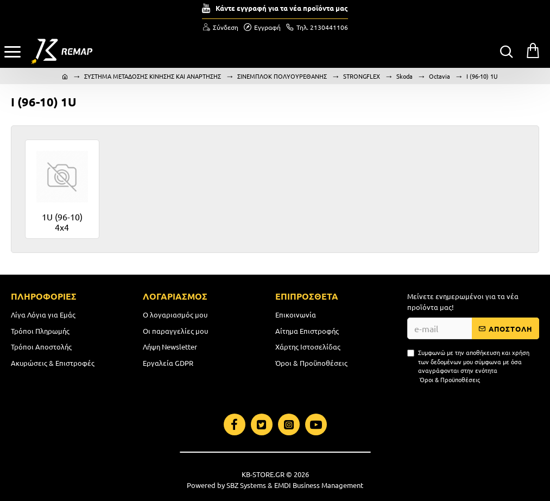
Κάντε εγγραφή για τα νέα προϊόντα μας (282, 7)
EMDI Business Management (318, 485)
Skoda (404, 76)
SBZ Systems (246, 485)
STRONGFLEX (361, 76)
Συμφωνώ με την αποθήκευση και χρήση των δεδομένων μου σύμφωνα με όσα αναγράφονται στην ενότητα (468, 366)
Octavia (439, 76)
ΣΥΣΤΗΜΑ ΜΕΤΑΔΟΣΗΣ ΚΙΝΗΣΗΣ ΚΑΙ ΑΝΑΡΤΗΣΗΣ (152, 76)
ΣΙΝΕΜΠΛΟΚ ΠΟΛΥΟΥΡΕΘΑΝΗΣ (282, 76)
